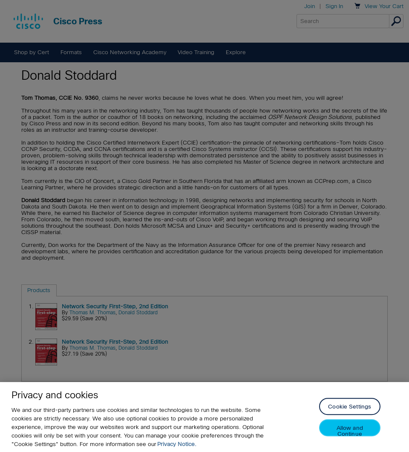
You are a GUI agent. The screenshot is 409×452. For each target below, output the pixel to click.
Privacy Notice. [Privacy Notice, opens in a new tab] (176, 444)
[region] (204, 417)
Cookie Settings (349, 407)
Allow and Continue (350, 431)
